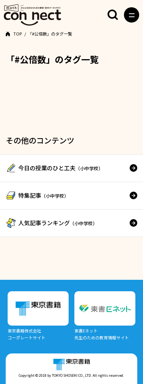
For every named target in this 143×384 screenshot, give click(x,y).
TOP (17, 34)
